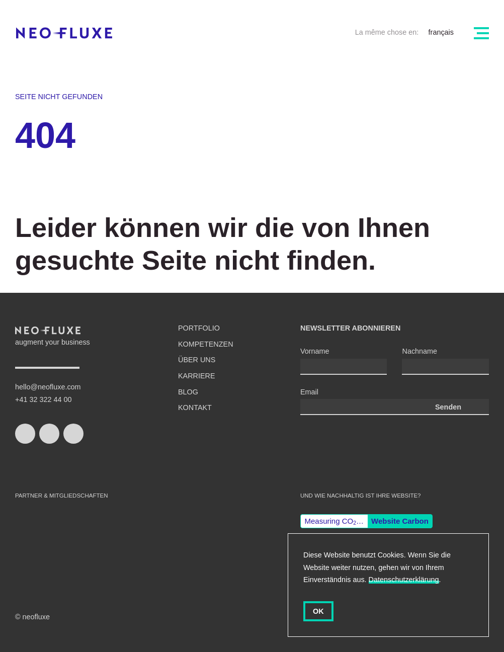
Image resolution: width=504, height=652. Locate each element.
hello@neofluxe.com (48, 387)
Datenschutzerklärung (404, 580)
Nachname (419, 351)
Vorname (314, 351)
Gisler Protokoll (227, 541)
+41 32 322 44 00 (43, 399)
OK (318, 611)
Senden (448, 407)
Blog (188, 392)
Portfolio (199, 328)
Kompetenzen (205, 344)
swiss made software (40, 531)
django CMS (153, 541)
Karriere (196, 376)
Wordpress (97, 541)
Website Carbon (400, 521)
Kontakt (195, 407)
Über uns (196, 360)
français (441, 32)
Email (309, 392)
